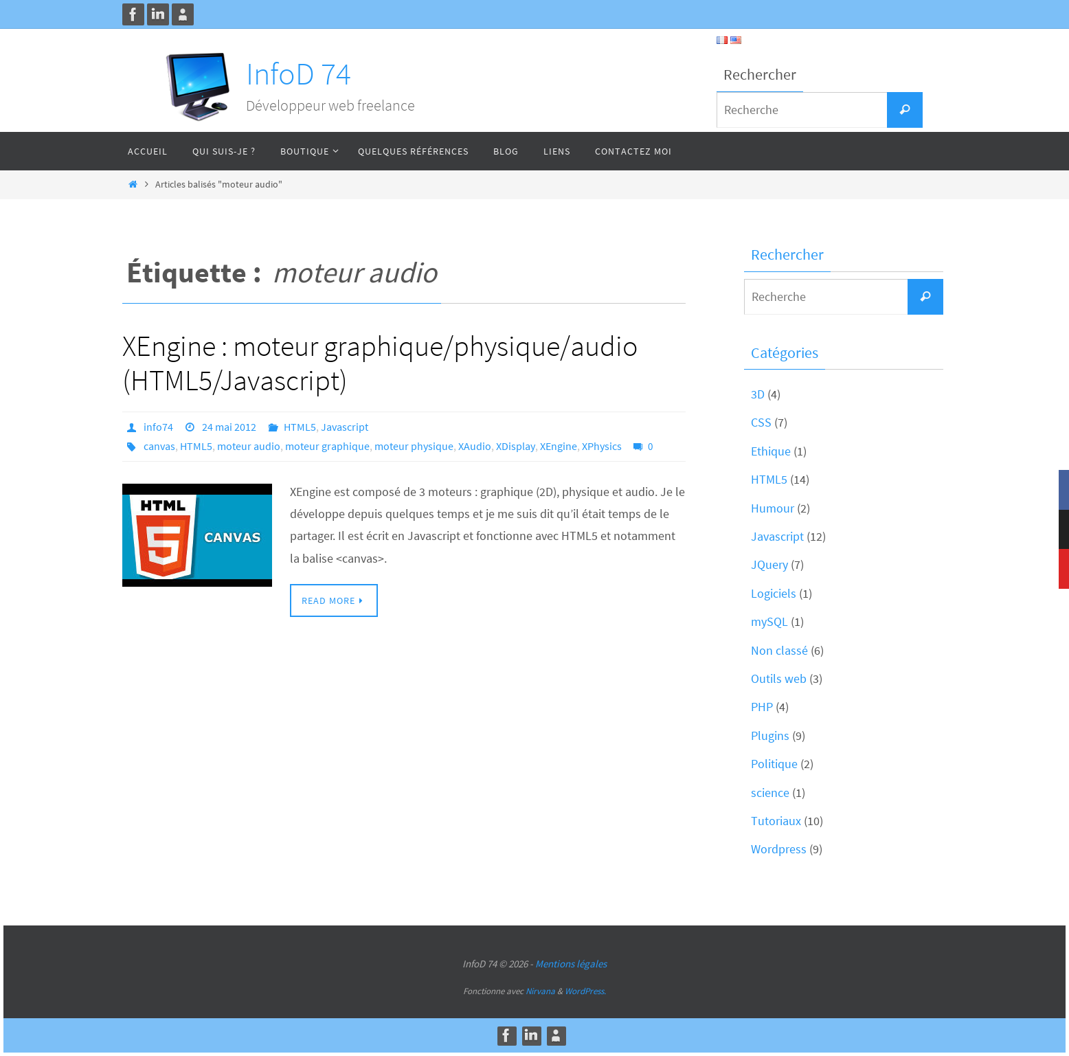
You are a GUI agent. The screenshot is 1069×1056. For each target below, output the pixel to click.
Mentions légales (571, 963)
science (770, 792)
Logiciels (773, 593)
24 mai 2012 (229, 427)
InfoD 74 (298, 73)
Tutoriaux (776, 821)
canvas (159, 446)
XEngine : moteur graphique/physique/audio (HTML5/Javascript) (380, 363)
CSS (761, 422)
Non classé (779, 650)
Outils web (779, 678)
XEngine (558, 446)
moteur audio (248, 446)
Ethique (771, 451)
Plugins (770, 735)
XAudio (474, 446)
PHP (762, 707)
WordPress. (585, 991)
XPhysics (602, 446)
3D (758, 394)
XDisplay (515, 446)
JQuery (769, 564)
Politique (774, 764)
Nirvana (540, 991)
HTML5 (300, 427)
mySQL (769, 621)
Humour (772, 508)
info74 (158, 427)
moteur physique (413, 446)
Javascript (344, 427)
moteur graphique (327, 446)
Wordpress (779, 849)
